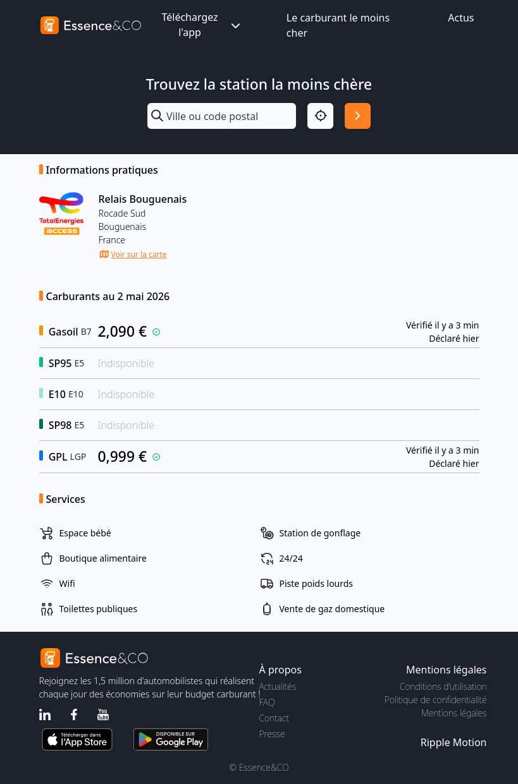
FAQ (267, 702)
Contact (274, 718)
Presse (272, 734)
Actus (461, 18)
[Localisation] (320, 116)
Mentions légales (453, 713)
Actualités (278, 686)
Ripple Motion (454, 742)
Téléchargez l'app (201, 24)
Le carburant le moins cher (338, 25)
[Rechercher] (358, 116)
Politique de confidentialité (435, 700)
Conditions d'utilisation (443, 686)
